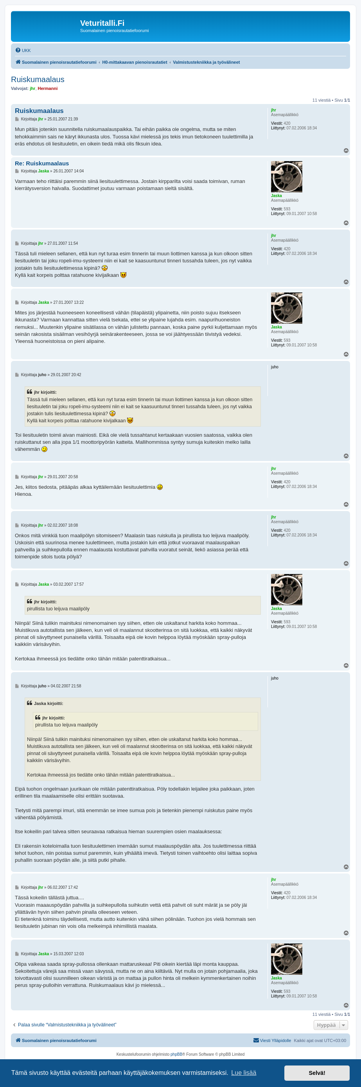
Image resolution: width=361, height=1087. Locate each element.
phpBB (176, 1054)
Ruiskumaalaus (38, 79)
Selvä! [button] (317, 1073)
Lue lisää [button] (243, 1072)
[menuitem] (23, 50)
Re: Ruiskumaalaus (42, 163)
